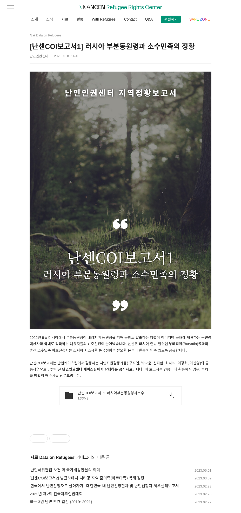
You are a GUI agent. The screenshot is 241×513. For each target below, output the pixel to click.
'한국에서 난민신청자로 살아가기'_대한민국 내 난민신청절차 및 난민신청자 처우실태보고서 (104, 486)
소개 (34, 19)
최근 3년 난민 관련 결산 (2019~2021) (61, 501)
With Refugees (104, 19)
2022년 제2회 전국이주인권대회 (56, 494)
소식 (49, 19)
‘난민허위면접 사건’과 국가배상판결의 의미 (65, 470)
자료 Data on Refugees (52, 457)
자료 (65, 19)
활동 (80, 19)
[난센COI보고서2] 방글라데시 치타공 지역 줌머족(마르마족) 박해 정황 (87, 478)
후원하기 (171, 19)
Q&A (149, 19)
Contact (130, 19)
